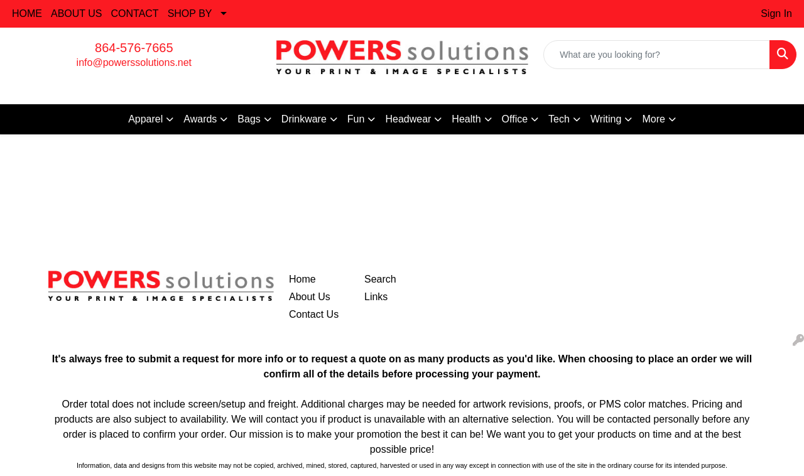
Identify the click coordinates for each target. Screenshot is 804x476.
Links (376, 296)
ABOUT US (76, 13)
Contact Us (314, 314)
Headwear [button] (408, 119)
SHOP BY (190, 13)
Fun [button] (356, 119)
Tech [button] (559, 119)
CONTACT (135, 13)
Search (380, 279)
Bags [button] (248, 119)
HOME (27, 13)
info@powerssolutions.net (134, 62)
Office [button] (515, 119)
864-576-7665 (134, 48)
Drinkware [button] (304, 119)
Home (302, 279)
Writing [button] (606, 119)
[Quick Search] (656, 54)
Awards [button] (200, 119)
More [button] (653, 119)
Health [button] (466, 119)
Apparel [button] (145, 119)
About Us (309, 296)
